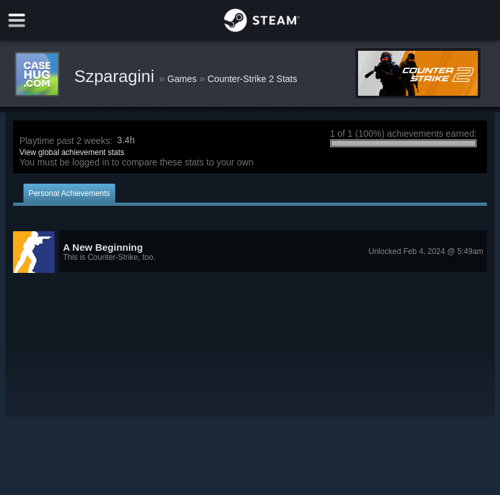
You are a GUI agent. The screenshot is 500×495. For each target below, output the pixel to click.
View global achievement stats (72, 152)
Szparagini (116, 76)
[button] (250, 252)
